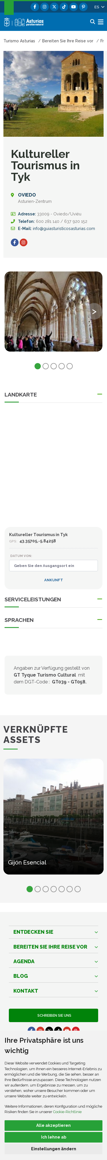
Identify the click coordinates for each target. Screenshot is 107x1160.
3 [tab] (54, 366)
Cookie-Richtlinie (67, 1112)
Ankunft (53, 580)
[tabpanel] (53, 314)
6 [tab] (69, 889)
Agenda (24, 961)
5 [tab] (69, 366)
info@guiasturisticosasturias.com (64, 228)
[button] (99, 7)
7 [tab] (77, 889)
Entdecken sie (33, 932)
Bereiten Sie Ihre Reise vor (50, 947)
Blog (20, 976)
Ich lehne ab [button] (53, 1137)
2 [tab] (46, 366)
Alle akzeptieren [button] (53, 1125)
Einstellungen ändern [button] (53, 1149)
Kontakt (25, 991)
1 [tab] (38, 366)
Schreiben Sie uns (53, 1015)
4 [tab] (61, 366)
